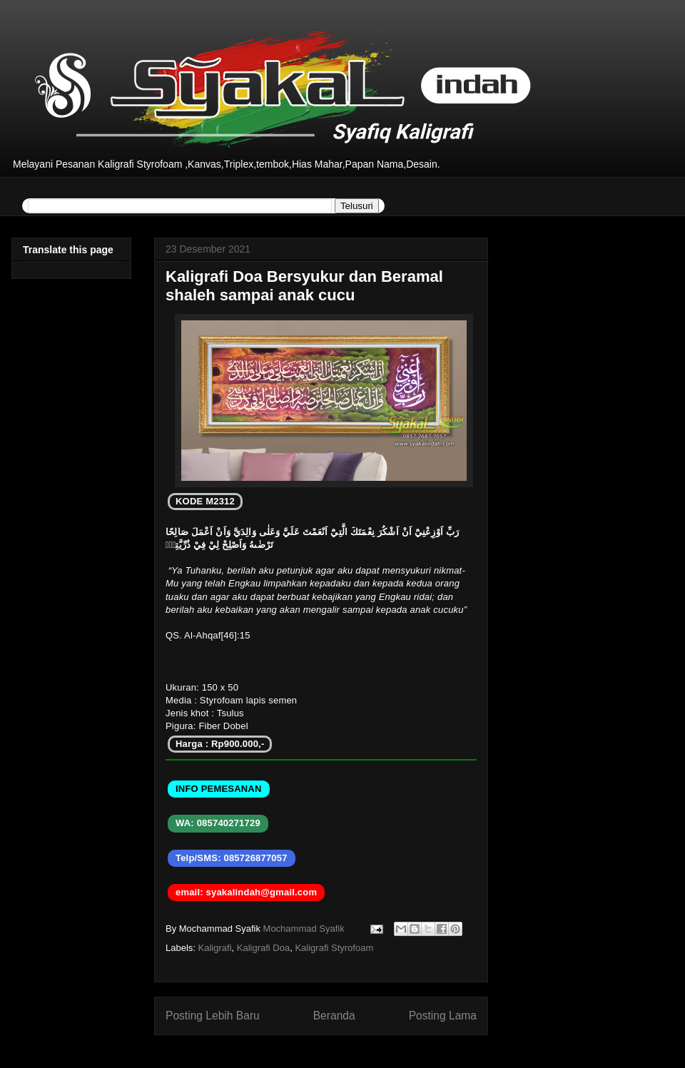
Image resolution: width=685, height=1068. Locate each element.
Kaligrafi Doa (263, 947)
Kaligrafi (215, 947)
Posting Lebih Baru (213, 1015)
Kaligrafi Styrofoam (334, 947)
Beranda (334, 1015)
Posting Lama (443, 1015)
